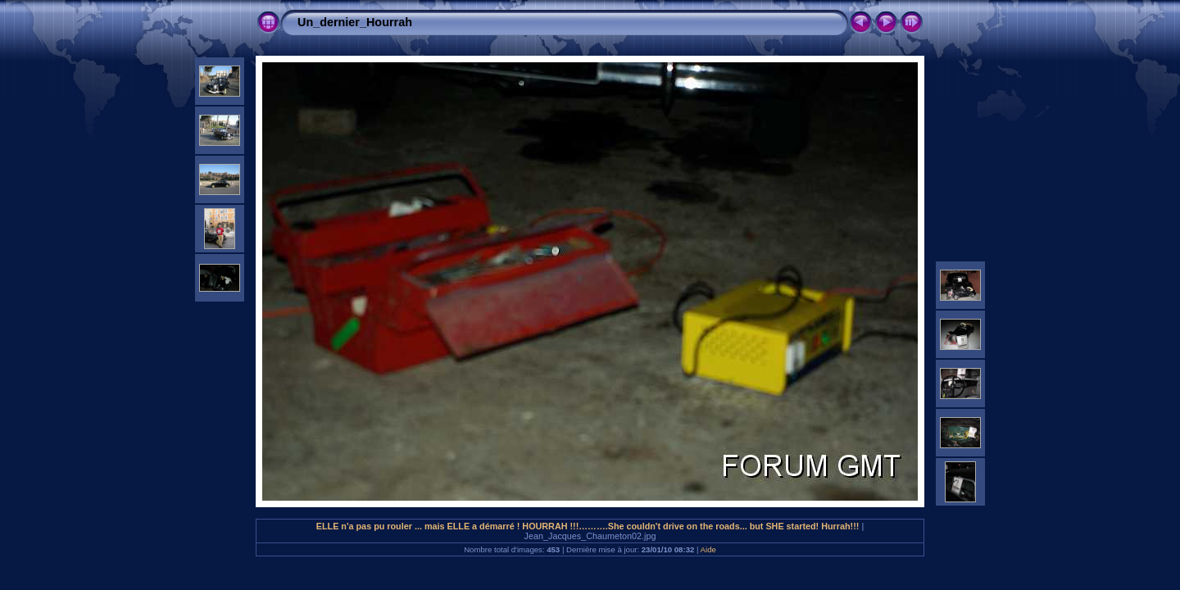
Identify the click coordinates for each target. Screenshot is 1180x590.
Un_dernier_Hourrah (354, 22)
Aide (708, 549)
